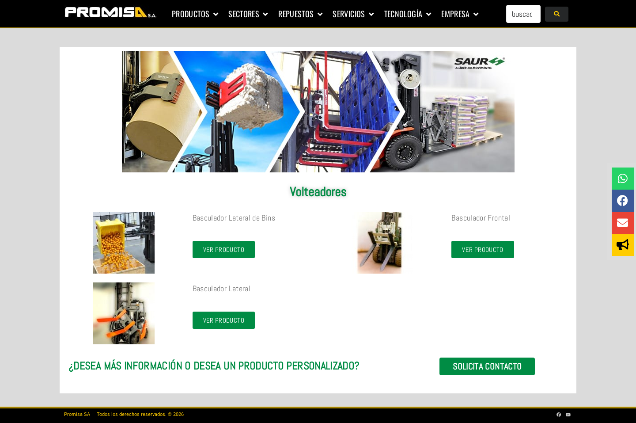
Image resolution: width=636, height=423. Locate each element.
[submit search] (556, 14)
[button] (195, 14)
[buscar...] (523, 14)
